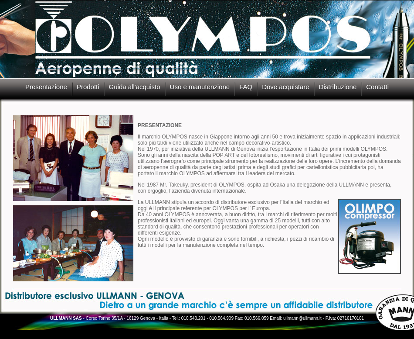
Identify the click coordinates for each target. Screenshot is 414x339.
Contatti (377, 86)
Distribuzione (338, 86)
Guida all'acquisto (134, 86)
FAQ (245, 86)
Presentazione (46, 86)
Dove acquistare (285, 86)
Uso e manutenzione (200, 86)
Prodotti (88, 86)
